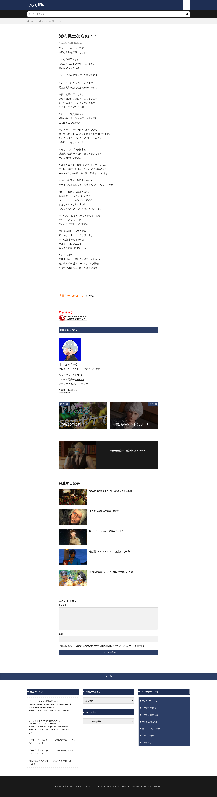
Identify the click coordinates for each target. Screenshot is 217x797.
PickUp (41, 21)
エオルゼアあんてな (151, 723)
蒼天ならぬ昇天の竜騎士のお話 (107, 510)
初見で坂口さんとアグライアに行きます (47, 761)
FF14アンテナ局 (149, 738)
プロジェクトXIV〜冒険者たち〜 (43, 701)
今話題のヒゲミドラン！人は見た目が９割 (113, 551)
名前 (61, 634)
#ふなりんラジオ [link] (79, 383)
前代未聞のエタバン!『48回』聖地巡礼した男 (115, 571)
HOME (32, 21)
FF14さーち (147, 746)
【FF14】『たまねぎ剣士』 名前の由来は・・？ (51, 740)
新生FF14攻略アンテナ (152, 731)
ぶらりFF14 (35, 5)
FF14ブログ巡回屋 (150, 709)
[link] (76, 375)
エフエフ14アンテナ (151, 701)
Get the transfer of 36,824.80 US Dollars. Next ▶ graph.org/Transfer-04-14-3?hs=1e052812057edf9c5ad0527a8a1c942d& (50, 707)
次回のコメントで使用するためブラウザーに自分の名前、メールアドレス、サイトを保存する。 (104, 646)
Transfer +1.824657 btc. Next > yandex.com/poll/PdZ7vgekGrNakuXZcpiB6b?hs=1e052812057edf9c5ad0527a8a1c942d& (49, 727)
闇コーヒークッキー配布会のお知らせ (111, 531)
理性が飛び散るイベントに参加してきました (115, 490)
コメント (63, 605)
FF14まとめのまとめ (151, 716)
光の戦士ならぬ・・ (56, 21)
